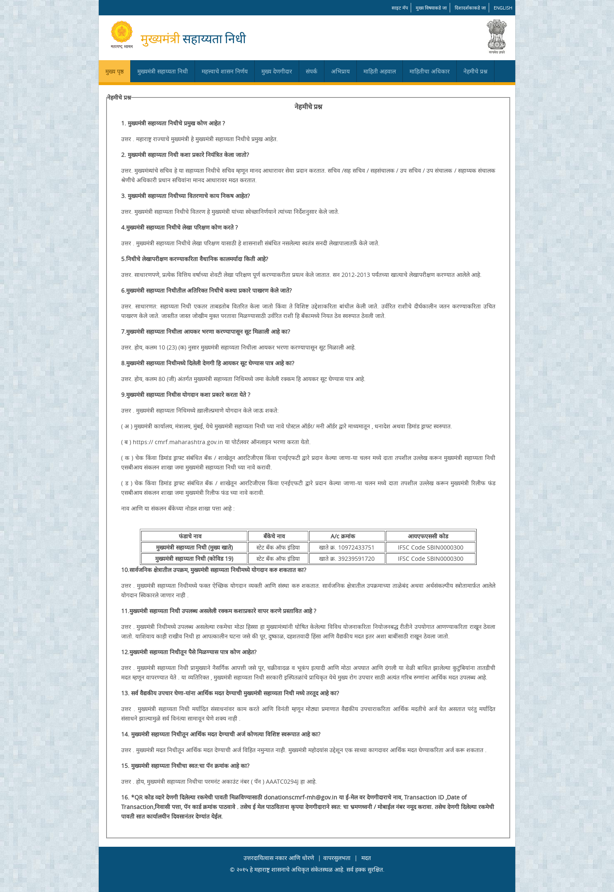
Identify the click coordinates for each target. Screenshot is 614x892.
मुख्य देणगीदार (276, 71)
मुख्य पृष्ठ (114, 71)
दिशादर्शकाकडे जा (470, 8)
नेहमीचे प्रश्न (475, 71)
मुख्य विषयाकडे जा (431, 8)
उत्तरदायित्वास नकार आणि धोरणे (279, 858)
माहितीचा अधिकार (429, 71)
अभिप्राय (340, 71)
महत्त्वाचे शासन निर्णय (225, 71)
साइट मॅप (400, 8)
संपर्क (311, 71)
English (503, 8)
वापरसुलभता (337, 858)
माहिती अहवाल (379, 71)
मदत (366, 858)
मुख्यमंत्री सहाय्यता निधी (162, 71)
